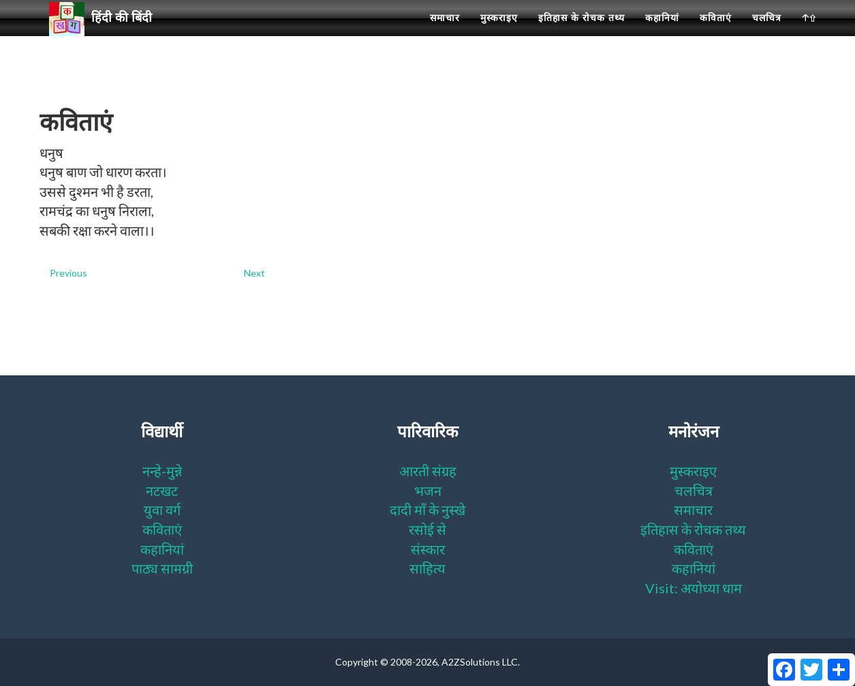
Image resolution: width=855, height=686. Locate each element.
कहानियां (662, 34)
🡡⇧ (809, 34)
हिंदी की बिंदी (106, 34)
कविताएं (716, 34)
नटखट (162, 490)
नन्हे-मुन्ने (162, 471)
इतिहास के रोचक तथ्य (581, 34)
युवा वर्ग (162, 509)
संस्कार (428, 549)
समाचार (445, 34)
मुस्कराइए (499, 34)
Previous (68, 273)
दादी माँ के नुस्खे (427, 509)
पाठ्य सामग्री (162, 568)
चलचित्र (766, 34)
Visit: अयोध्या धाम (693, 588)
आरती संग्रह (427, 471)
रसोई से (427, 529)
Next (254, 273)
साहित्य (427, 568)
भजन (427, 490)
